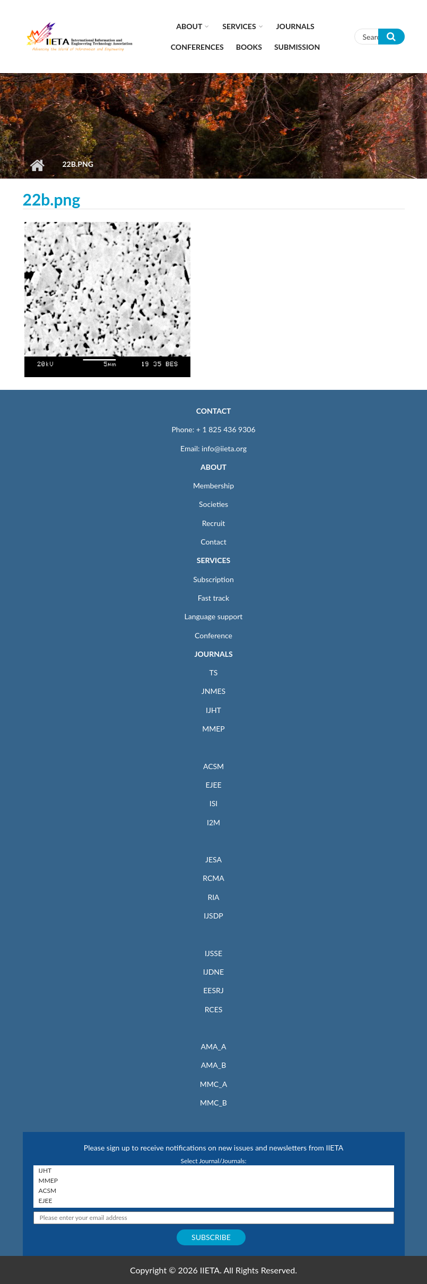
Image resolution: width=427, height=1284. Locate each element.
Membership (213, 485)
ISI (213, 803)
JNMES (213, 691)
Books (249, 46)
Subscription (213, 579)
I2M (213, 822)
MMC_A (213, 1084)
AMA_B (213, 1064)
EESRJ (213, 990)
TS (214, 672)
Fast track (213, 597)
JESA (213, 859)
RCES (214, 1009)
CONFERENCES (197, 46)
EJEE (213, 784)
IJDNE (213, 971)
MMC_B (213, 1102)
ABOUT (213, 466)
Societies (213, 504)
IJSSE (213, 953)
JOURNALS (213, 653)
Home (37, 165)
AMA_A (213, 1046)
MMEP (213, 728)
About (189, 26)
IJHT (213, 710)
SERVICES (213, 560)
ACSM (213, 766)
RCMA (213, 877)
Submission (297, 46)
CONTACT (213, 410)
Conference (213, 635)
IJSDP (213, 915)
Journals (295, 26)
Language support (214, 616)
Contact (213, 541)
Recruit (213, 523)
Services (239, 26)
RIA (213, 897)
